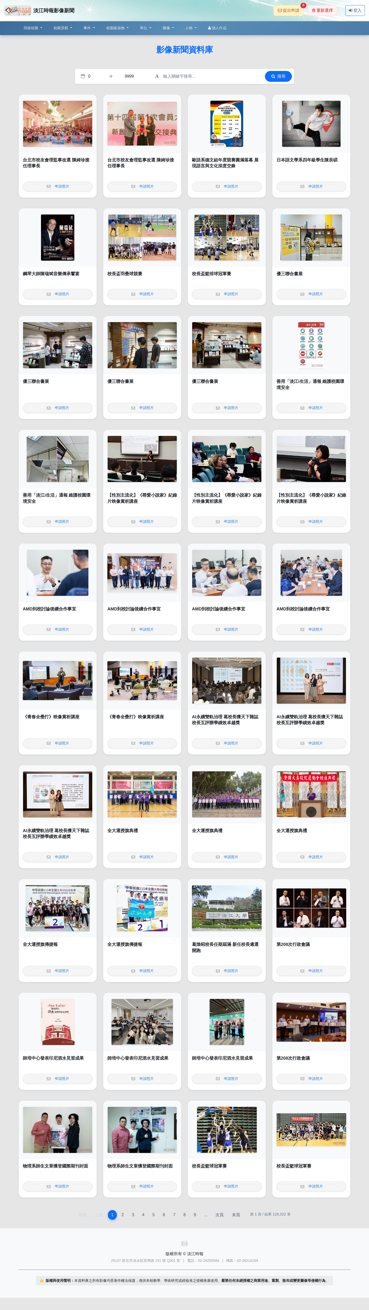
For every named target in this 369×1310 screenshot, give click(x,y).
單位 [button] (144, 28)
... (205, 1215)
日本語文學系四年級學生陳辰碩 (306, 160)
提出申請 (291, 9)
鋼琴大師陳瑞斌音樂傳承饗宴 (51, 273)
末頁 (236, 1215)
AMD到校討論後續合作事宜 (49, 609)
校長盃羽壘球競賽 (124, 273)
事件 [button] (88, 28)
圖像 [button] (167, 28)
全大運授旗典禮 (122, 830)
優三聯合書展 (289, 273)
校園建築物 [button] (116, 28)
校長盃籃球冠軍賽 (209, 1166)
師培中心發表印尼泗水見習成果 (53, 1058)
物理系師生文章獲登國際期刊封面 (55, 1166)
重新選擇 (322, 10)
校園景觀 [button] (61, 28)
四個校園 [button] (31, 28)
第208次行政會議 (293, 944)
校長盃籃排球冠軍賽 (211, 273)
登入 (355, 10)
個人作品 (217, 28)
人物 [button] (189, 28)
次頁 (220, 1215)
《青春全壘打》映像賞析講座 (51, 716)
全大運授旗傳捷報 (40, 944)
